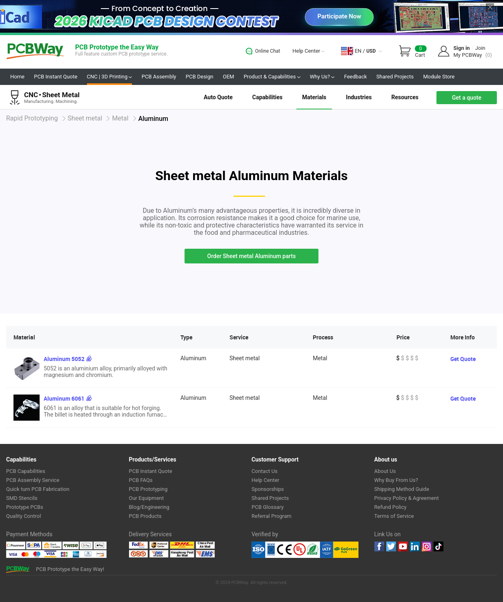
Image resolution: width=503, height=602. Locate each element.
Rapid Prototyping (32, 118)
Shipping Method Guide (402, 489)
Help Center (308, 51)
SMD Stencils (22, 498)
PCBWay (35, 51)
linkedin (415, 546)
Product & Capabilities (272, 77)
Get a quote (466, 97)
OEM (228, 77)
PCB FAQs (141, 480)
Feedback (355, 77)
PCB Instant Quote (55, 77)
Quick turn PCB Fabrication (37, 489)
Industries (359, 97)
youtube (403, 546)
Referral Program (272, 516)
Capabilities (267, 97)
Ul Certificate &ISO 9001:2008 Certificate (292, 550)
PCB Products (145, 516)
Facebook (379, 546)
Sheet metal (85, 118)
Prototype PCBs (24, 507)
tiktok (438, 546)
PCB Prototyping (148, 489)
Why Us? (322, 77)
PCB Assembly (159, 77)
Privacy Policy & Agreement (406, 498)
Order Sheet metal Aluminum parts (251, 256)
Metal (120, 118)
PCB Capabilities (25, 471)
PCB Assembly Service (32, 480)
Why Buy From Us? (396, 480)
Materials (314, 97)
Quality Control (23, 516)
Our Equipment (146, 498)
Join (480, 48)
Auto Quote (218, 97)
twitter (391, 546)
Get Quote (463, 359)
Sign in (462, 48)
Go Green (345, 550)
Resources (404, 97)
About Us (385, 471)
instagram (427, 546)
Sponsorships (268, 489)
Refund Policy (390, 507)
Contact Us (265, 471)
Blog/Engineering (149, 507)
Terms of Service (394, 516)
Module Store (438, 77)
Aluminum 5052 (64, 359)
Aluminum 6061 (64, 398)
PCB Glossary (268, 507)
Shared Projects (395, 77)
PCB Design (200, 77)
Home (17, 77)
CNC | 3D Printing (109, 77)
